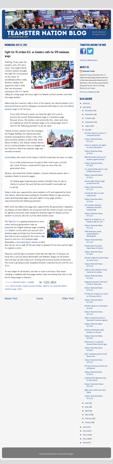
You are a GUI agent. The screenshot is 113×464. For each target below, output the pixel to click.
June (87, 403)
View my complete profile (90, 92)
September (89, 122)
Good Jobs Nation (60, 286)
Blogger (70, 454)
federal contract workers (32, 286)
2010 (85, 443)
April (87, 411)
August (88, 126)
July (86, 130)
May (87, 407)
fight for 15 (47, 286)
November (89, 115)
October (88, 118)
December (89, 111)
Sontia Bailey (10, 157)
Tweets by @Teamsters (89, 60)
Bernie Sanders (16, 286)
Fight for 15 (13, 222)
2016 (85, 104)
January (88, 422)
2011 (85, 439)
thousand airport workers (27, 242)
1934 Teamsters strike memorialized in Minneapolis (93, 234)
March (87, 415)
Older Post (68, 298)
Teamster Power (88, 71)
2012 (85, 435)
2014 (85, 427)
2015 (85, 107)
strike (19, 289)
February (88, 419)
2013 (85, 431)
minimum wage (10, 289)
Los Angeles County (13, 230)
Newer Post (11, 298)
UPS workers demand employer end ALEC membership (93, 207)
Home (39, 298)
